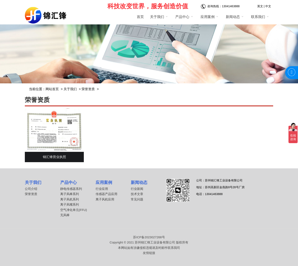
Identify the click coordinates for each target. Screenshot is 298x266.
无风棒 (65, 215)
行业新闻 (137, 189)
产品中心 (68, 182)
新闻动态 (139, 182)
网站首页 (52, 89)
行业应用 (102, 189)
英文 (260, 6)
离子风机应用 (105, 199)
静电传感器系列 (71, 189)
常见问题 (137, 199)
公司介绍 (31, 189)
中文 (268, 6)
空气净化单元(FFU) (73, 210)
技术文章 (137, 194)
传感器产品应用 (106, 194)
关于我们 (70, 89)
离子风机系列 (69, 199)
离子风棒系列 (69, 194)
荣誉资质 (88, 89)
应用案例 (104, 182)
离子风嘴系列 (69, 204)
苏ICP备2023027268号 (149, 237)
